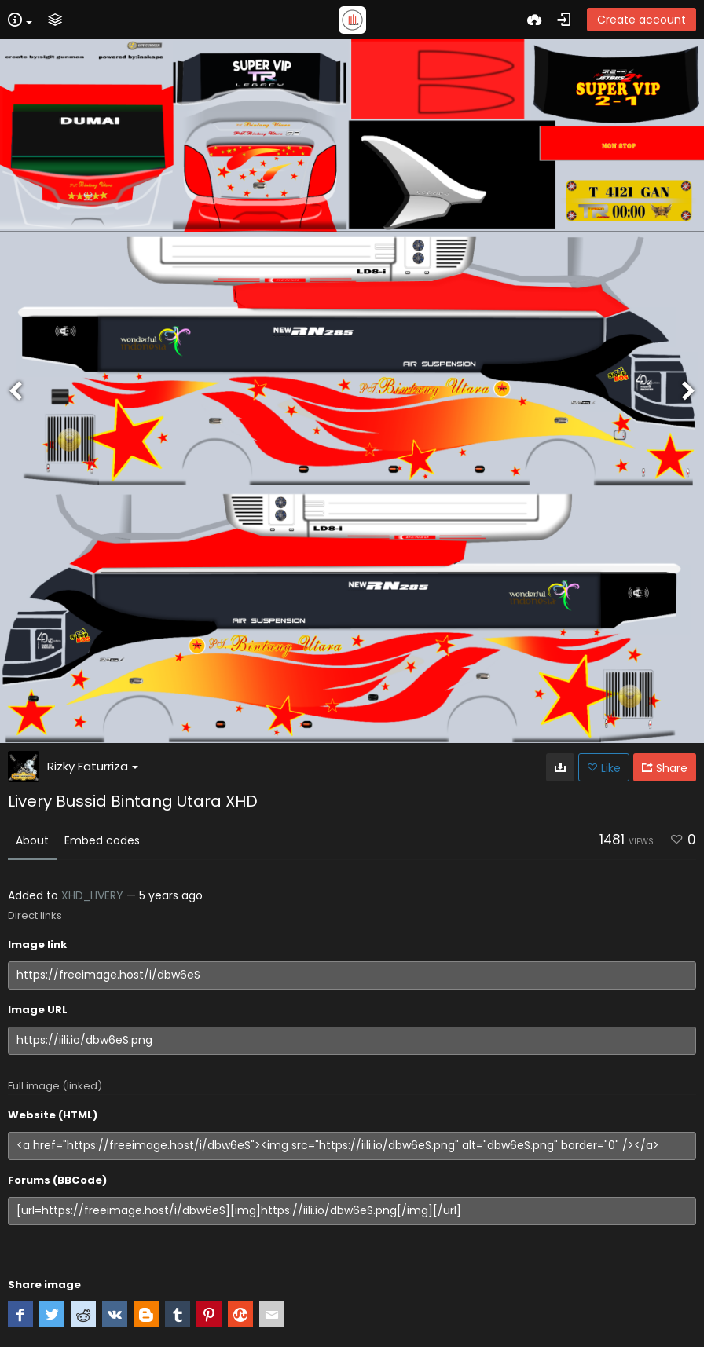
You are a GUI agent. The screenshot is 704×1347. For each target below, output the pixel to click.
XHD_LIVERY (92, 895)
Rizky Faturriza (92, 766)
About (32, 840)
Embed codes (102, 840)
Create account (641, 19)
